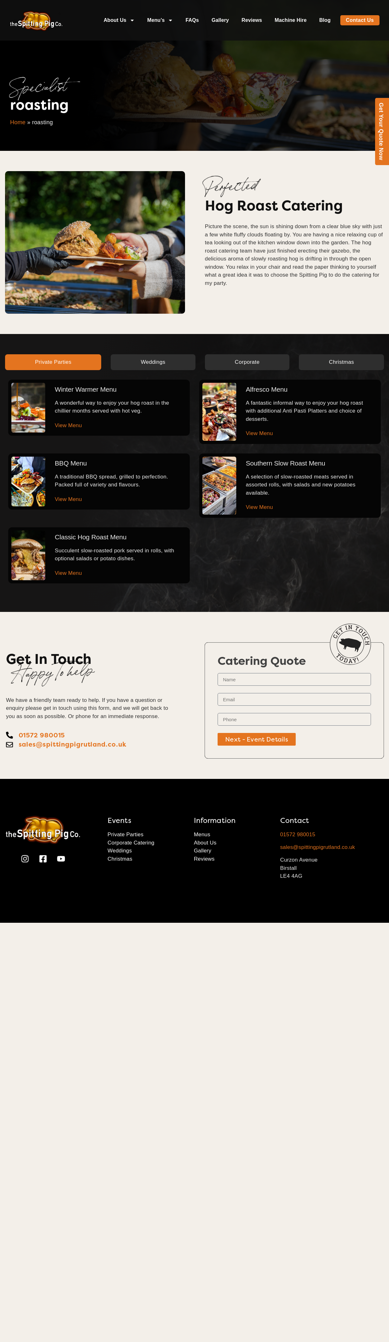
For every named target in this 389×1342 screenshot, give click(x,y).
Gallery (220, 20)
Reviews (252, 20)
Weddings (120, 851)
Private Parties (126, 835)
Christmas (120, 859)
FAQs (192, 20)
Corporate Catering (131, 843)
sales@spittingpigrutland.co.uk (317, 847)
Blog (324, 20)
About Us (119, 20)
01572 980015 (297, 835)
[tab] (53, 362)
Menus (202, 835)
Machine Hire (291, 20)
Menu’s (160, 20)
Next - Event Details (256, 739)
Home (18, 122)
